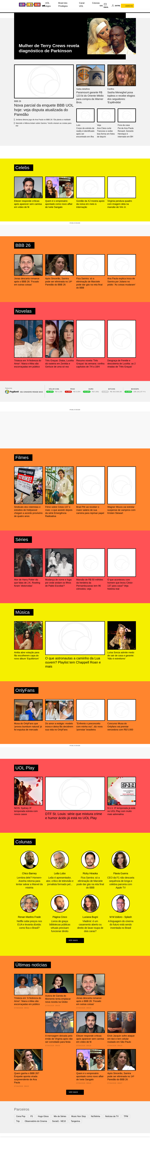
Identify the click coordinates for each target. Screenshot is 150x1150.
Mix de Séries (60, 1117)
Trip (18, 1122)
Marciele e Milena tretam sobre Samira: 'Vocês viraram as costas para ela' (43, 124)
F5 (31, 1117)
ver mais (75, 941)
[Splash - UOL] (29, 5)
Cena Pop (20, 1117)
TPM (126, 1117)
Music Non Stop (78, 1117)
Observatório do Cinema (36, 1122)
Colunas (96, 3)
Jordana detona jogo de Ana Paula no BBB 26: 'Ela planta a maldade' (43, 120)
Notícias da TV (112, 1117)
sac (101, 6)
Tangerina (75, 1122)
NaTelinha (95, 1117)
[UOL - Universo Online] (43, 5)
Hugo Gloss (43, 1117)
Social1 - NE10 (59, 1122)
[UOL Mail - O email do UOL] (107, 6)
